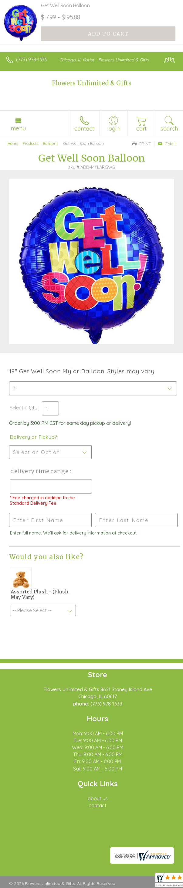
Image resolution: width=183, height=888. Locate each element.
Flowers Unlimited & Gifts (91, 83)
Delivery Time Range (39, 471)
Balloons (50, 143)
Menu (18, 128)
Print (141, 143)
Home (13, 143)
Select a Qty (23, 408)
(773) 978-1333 (31, 59)
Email (167, 143)
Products (30, 143)
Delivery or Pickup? (33, 437)
